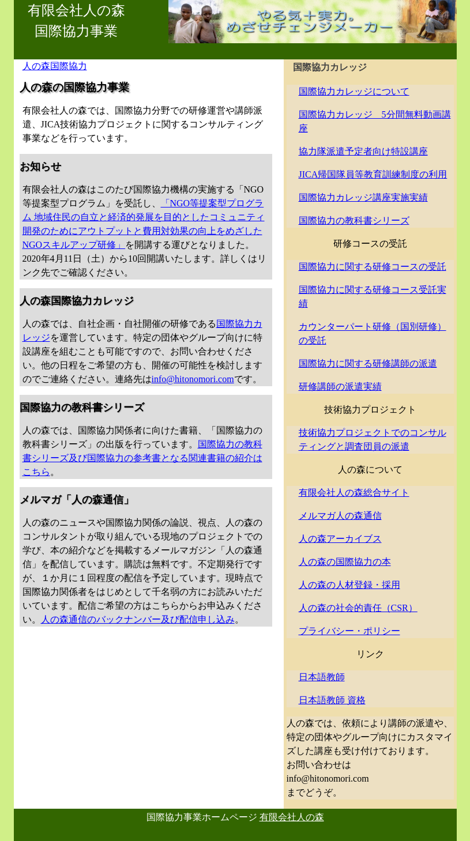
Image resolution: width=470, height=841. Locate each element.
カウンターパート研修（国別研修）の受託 (372, 333)
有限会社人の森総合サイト (354, 492)
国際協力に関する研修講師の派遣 (368, 363)
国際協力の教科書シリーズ (354, 220)
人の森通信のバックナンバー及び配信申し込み (138, 619)
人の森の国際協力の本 (345, 562)
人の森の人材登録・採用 (349, 585)
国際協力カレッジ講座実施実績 (363, 197)
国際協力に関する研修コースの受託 (372, 266)
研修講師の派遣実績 (340, 386)
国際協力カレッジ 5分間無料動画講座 (375, 121)
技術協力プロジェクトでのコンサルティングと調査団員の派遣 (372, 439)
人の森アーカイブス (340, 539)
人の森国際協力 (54, 66)
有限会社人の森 (292, 817)
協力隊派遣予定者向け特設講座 (363, 151)
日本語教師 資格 (332, 700)
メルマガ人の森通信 (340, 516)
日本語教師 (322, 677)
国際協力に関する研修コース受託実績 (372, 296)
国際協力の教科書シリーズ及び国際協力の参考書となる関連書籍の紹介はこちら (142, 458)
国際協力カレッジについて (354, 91)
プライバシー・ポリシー (349, 631)
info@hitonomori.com (193, 379)
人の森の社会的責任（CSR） (358, 608)
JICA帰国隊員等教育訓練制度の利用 (373, 174)
